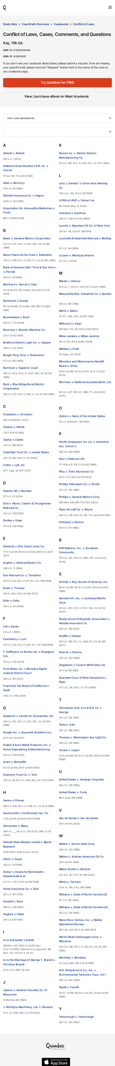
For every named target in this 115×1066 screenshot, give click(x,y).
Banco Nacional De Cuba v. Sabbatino (27, 254)
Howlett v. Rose (13, 901)
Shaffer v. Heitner (70, 636)
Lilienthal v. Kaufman (72, 213)
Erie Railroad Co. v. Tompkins (22, 575)
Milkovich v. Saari (70, 323)
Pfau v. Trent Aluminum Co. (76, 471)
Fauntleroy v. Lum (14, 639)
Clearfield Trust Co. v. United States (26, 452)
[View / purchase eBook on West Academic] (57, 96)
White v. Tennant (70, 881)
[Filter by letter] (57, 131)
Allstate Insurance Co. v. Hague (23, 195)
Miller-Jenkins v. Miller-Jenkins (79, 336)
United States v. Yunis (73, 792)
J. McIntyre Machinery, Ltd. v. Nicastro (28, 1007)
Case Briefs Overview (35, 24)
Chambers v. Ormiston (17, 414)
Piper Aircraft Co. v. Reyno (76, 509)
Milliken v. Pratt (69, 348)
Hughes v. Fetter (13, 914)
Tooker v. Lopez (69, 750)
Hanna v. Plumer (13, 800)
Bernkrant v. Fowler (15, 300)
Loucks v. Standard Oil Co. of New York (84, 225)
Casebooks (61, 24)
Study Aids (10, 24)
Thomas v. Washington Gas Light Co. (83, 737)
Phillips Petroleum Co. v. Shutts (79, 484)
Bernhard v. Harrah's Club (20, 284)
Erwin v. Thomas (14, 588)
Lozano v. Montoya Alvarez (76, 255)
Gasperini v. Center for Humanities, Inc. (28, 715)
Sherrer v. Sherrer (70, 652)
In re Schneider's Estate (18, 940)
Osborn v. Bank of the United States (82, 416)
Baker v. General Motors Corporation (27, 238)
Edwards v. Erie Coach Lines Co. (24, 546)
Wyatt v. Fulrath (69, 987)
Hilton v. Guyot (12, 859)
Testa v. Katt (67, 724)
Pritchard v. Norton (71, 522)
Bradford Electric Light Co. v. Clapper (27, 342)
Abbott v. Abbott (13, 153)
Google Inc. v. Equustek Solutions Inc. (27, 732)
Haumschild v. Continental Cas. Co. (26, 813)
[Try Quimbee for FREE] (57, 82)
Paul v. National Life (72, 458)
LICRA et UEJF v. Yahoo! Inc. (77, 200)
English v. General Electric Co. (22, 562)
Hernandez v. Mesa (15, 825)
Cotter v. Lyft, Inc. (14, 465)
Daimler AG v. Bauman (17, 490)
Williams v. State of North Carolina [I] (83, 894)
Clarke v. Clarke (13, 439)
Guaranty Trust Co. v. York (20, 774)
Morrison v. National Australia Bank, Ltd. (85, 382)
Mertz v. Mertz (68, 310)
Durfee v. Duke (12, 520)
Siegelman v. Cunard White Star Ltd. (82, 664)
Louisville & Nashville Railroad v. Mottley (85, 238)
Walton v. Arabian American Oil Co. (81, 856)
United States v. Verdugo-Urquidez (81, 779)
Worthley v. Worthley (72, 957)
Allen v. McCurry (14, 182)
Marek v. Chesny (69, 281)
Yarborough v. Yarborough (76, 1016)
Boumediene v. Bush (16, 317)
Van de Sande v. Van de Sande (78, 818)
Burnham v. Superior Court (20, 367)
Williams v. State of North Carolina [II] (83, 907)
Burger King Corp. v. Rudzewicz (23, 355)
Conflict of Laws (83, 24)
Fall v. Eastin (11, 626)
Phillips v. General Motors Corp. (79, 496)
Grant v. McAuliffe (14, 761)
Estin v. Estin (11, 600)
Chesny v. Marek (14, 426)
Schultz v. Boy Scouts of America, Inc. (83, 581)
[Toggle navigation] (110, 7)
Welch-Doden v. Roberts (75, 869)
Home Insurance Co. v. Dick (21, 888)
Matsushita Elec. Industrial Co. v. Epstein (85, 293)
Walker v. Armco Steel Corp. (77, 843)
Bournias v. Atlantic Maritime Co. (24, 329)
